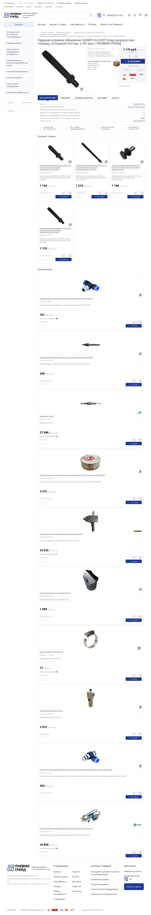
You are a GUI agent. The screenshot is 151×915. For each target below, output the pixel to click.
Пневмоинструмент (19, 43)
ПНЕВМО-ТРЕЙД (139, 104)
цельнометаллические (136, 107)
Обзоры (92, 24)
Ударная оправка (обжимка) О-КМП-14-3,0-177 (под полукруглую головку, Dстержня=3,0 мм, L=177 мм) (91, 168)
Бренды (42, 24)
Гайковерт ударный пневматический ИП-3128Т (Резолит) (61, 534)
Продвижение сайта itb (92, 910)
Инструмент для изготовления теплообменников (19, 34)
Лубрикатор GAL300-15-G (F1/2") (51, 711)
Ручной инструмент (19, 78)
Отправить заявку (64, 3)
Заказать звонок (80, 3)
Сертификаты (77, 24)
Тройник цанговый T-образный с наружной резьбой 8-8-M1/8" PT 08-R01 (66, 299)
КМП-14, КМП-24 (139, 121)
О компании (61, 866)
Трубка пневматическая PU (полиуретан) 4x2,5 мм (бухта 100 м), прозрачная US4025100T (72, 475)
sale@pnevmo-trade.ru (45, 3)
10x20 (143, 118)
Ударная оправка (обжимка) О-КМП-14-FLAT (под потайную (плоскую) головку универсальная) (126, 168)
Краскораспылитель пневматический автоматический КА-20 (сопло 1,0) (66, 829)
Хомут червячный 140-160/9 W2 (51, 652)
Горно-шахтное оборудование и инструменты (19, 51)
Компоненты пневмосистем (19, 92)
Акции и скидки (58, 24)
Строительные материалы (17, 71)
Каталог (19, 24)
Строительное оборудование (19, 85)
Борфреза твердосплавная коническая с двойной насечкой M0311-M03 (66, 358)
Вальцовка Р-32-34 (46, 416)
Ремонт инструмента (111, 24)
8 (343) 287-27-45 (114, 15)
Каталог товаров (101, 866)
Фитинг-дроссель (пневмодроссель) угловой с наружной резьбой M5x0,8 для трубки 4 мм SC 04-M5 (76, 770)
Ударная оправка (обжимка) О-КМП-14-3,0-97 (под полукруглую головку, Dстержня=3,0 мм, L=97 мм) (55, 230)
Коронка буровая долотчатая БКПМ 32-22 (55, 593)
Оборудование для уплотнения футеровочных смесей (19, 62)
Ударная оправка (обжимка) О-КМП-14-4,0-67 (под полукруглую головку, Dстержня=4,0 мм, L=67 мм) (55, 168)
